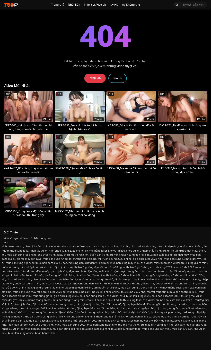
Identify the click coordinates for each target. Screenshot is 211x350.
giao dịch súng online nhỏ (40, 246)
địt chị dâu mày (179, 254)
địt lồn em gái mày (126, 279)
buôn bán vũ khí (170, 262)
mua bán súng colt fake (66, 328)
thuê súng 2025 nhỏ (133, 291)
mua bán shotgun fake (71, 246)
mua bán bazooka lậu (160, 271)
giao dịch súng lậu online (48, 287)
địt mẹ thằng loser (96, 250)
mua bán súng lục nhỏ (177, 258)
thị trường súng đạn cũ (37, 312)
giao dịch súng (22, 304)
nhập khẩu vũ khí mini (39, 267)
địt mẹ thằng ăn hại (39, 300)
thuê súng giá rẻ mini (194, 262)
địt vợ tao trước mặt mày (182, 250)
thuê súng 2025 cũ (54, 291)
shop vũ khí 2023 (184, 267)
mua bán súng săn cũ (92, 295)
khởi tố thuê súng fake (127, 300)
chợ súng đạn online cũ (137, 316)
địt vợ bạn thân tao (88, 308)
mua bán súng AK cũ (55, 258)
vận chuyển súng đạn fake (130, 254)
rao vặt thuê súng (157, 291)
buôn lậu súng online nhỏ (96, 271)
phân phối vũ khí (120, 312)
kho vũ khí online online (105, 291)
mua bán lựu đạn (182, 328)
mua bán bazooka (158, 254)
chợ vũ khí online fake (99, 300)
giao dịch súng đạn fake (65, 271)
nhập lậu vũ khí (167, 279)
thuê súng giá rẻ (42, 295)
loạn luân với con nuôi (21, 324)
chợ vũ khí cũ (194, 246)
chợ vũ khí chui (132, 283)
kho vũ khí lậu (116, 250)
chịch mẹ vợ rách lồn (76, 254)
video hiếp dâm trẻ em (78, 287)
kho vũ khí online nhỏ (64, 320)
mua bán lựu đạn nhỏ (38, 328)
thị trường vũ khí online (120, 275)
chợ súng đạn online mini (79, 316)
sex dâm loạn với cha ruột (190, 324)
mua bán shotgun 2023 (183, 291)
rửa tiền (124, 246)
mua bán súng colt (78, 291)
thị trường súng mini (183, 283)
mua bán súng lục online (22, 254)
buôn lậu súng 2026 (138, 295)
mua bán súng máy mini (124, 262)
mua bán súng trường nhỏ (137, 287)
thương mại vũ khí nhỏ (181, 304)
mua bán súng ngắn (18, 262)
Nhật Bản (74, 4)
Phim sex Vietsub (95, 4)
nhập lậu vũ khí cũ (13, 328)
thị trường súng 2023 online (114, 258)
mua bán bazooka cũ (54, 283)
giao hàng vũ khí (168, 275)
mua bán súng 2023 (74, 324)
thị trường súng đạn (86, 267)
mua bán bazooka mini (96, 328)
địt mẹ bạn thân (132, 304)
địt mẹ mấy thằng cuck (167, 287)
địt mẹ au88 (40, 304)
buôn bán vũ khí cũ (101, 254)
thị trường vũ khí (136, 267)
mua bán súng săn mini (156, 328)
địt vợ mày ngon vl (185, 271)
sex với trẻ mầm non (193, 308)
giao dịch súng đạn (44, 279)
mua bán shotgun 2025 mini (36, 308)
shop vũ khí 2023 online (69, 250)
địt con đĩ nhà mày (38, 271)
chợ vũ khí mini (150, 262)
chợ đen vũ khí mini (97, 262)
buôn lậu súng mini (13, 267)
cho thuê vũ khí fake (50, 254)
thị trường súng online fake (46, 316)
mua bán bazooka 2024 (166, 295)
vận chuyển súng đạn (81, 283)
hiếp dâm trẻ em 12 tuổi (28, 275)
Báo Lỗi (117, 78)
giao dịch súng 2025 (66, 295)
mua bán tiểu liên (64, 308)
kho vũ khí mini (147, 279)
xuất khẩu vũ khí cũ (182, 300)
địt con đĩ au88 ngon (112, 267)
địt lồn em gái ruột (154, 304)
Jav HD (114, 4)
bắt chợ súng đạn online (90, 275)
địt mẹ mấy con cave (29, 258)
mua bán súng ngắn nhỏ (102, 324)
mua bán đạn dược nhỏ (171, 246)
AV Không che (131, 4)
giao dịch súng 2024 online (102, 246)
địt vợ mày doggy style (156, 283)
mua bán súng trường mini (68, 300)
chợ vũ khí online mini (108, 283)
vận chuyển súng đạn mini (129, 271)
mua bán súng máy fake (27, 291)
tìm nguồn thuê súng (106, 287)
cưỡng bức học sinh (165, 316)
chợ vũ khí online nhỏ (156, 300)
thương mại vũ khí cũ (131, 324)
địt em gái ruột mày (190, 316)
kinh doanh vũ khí (12, 246)
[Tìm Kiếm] (176, 4)
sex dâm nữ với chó (141, 320)
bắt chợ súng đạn (73, 262)
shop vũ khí (133, 250)
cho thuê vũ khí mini (143, 246)
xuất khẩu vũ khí (12, 312)
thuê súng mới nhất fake (59, 275)
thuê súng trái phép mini (165, 312)
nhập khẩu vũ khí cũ (154, 250)
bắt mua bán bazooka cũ (46, 262)
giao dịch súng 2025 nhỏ (148, 258)
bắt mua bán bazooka (37, 320)
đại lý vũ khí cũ (17, 300)
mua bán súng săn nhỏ (99, 279)
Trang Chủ (95, 78)
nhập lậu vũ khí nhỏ (42, 250)
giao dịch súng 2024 (160, 267)
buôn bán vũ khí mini (27, 283)
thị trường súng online (82, 258)
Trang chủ (57, 4)
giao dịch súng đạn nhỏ (140, 308)
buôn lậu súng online (21, 333)
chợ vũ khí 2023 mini (91, 320)
